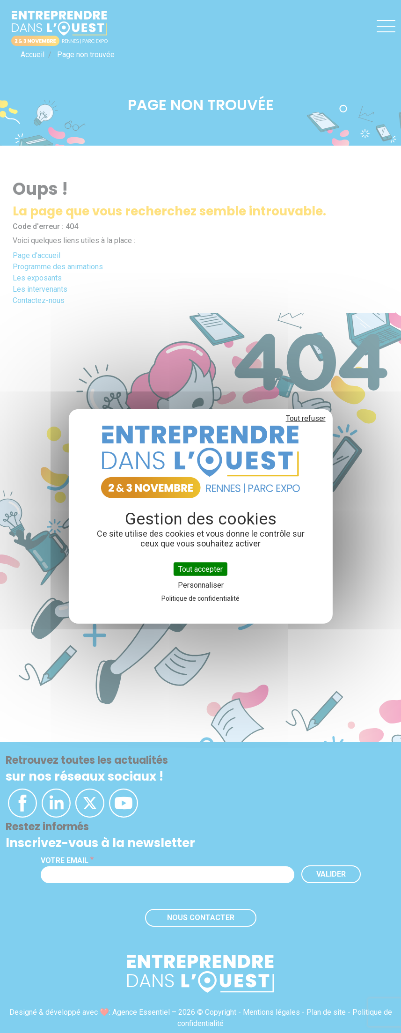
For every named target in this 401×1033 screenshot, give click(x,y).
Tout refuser (306, 418)
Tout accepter (200, 569)
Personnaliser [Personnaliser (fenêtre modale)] (201, 585)
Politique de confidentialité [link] (200, 598)
